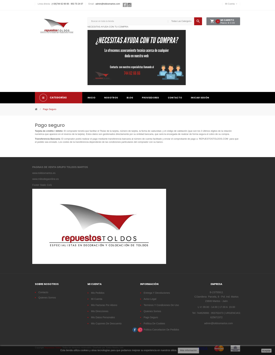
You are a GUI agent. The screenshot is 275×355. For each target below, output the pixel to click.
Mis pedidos (97, 292)
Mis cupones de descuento (106, 323)
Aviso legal (150, 299)
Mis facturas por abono (104, 305)
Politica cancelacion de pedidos (161, 329)
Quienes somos (47, 297)
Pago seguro (151, 317)
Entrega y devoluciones (157, 292)
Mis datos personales (103, 317)
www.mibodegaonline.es (45, 179)
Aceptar (266, 350)
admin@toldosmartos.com (108, 4)
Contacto (43, 292)
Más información (188, 350)
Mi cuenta (96, 299)
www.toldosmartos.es (43, 173)
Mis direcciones (99, 311)
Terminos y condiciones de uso (161, 305)
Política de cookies (154, 323)
